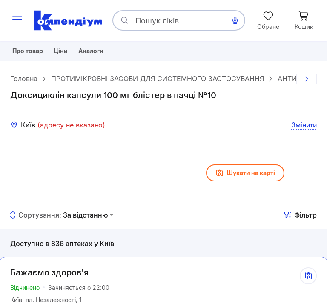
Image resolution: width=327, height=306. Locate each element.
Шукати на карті (245, 176)
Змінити (304, 128)
